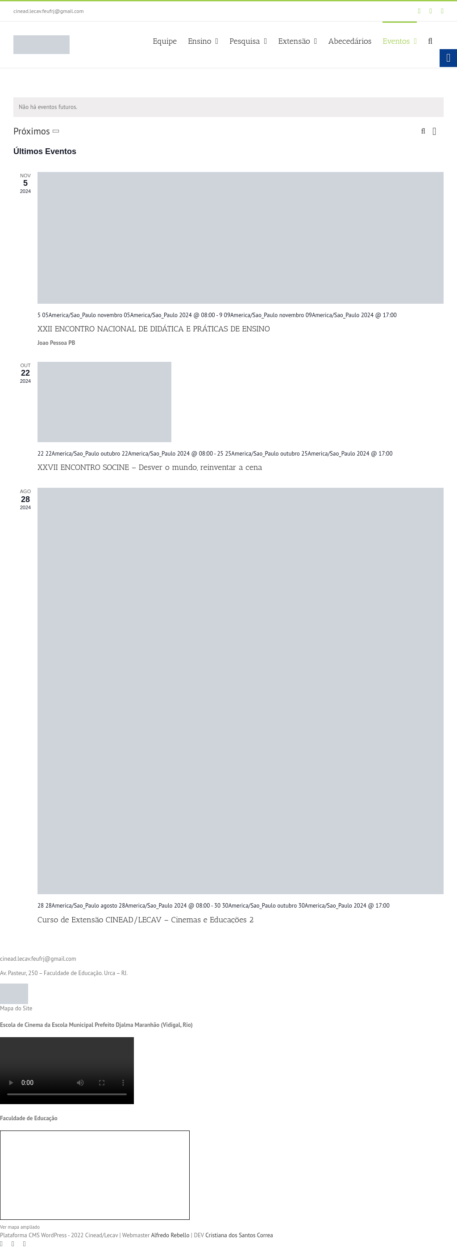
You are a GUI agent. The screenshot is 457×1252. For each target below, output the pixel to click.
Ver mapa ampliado (20, 1227)
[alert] (228, 107)
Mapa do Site (16, 1008)
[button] (430, 40)
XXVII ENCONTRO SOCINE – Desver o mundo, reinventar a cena (149, 467)
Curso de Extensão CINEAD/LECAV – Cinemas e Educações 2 (145, 920)
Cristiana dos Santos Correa (239, 1235)
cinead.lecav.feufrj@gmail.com (48, 11)
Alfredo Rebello (170, 1235)
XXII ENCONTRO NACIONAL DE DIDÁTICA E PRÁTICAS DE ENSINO (153, 329)
